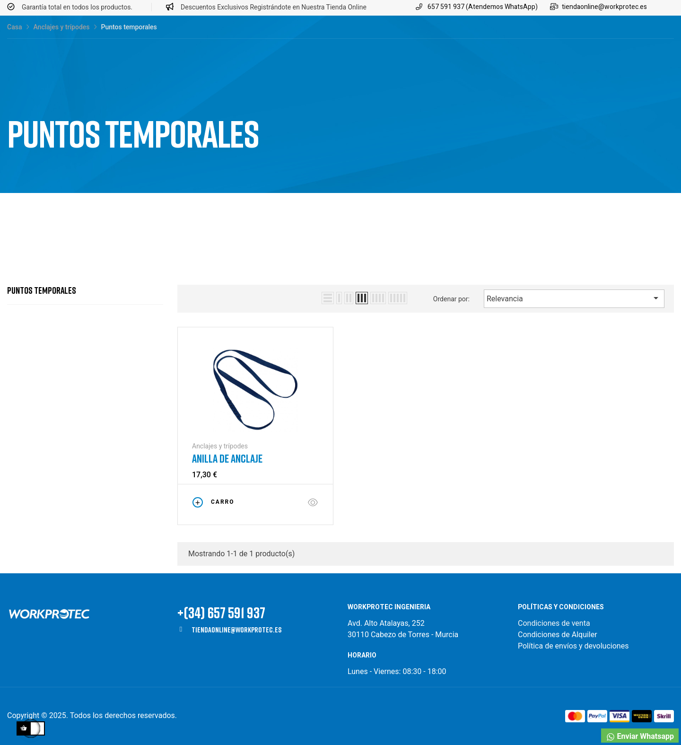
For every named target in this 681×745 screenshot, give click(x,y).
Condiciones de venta (555, 623)
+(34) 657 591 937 (221, 612)
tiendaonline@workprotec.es (236, 629)
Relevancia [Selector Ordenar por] (574, 298)
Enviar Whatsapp (640, 737)
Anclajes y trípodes (220, 446)
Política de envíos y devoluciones (573, 645)
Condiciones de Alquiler (557, 634)
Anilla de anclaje (227, 458)
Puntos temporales (41, 290)
